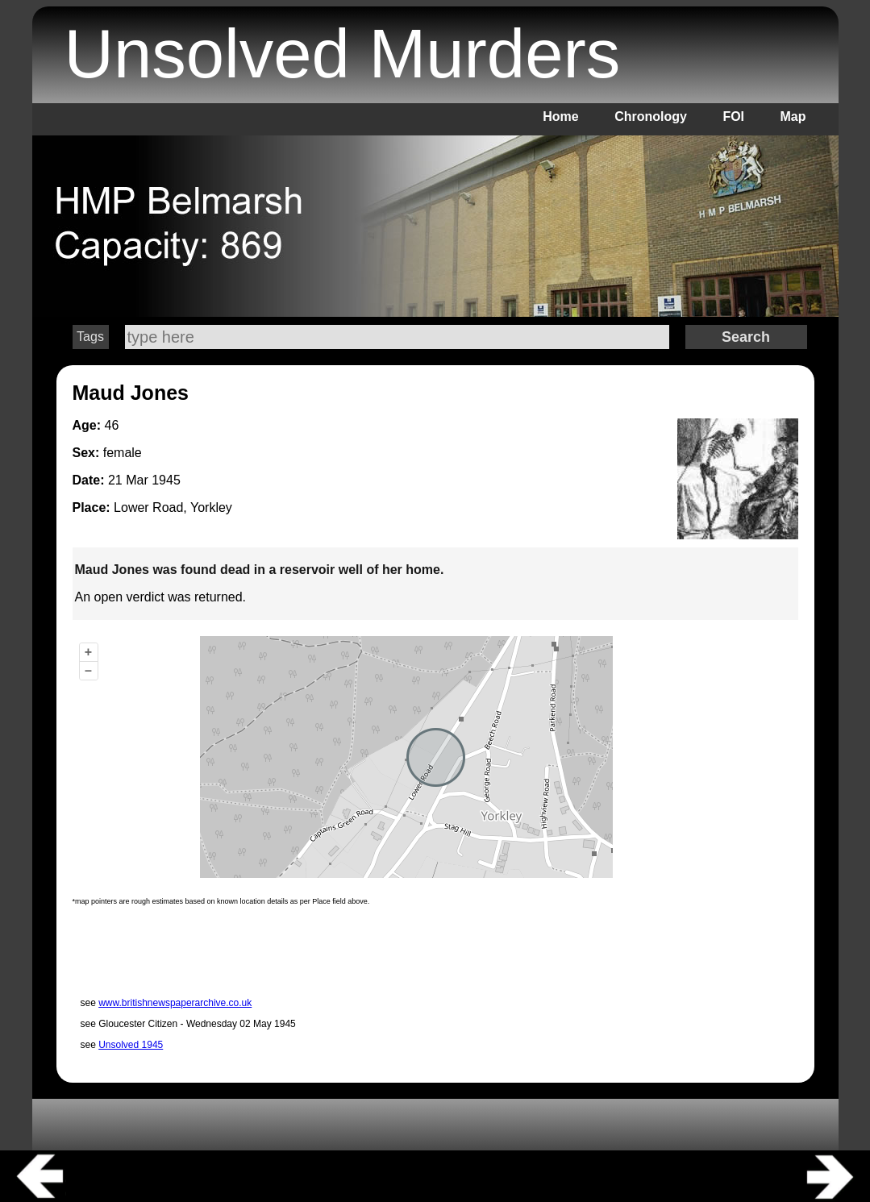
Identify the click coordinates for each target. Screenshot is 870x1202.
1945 (166, 480)
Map (793, 116)
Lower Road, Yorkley (173, 507)
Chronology (650, 116)
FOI (733, 116)
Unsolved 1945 (130, 1044)
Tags (90, 336)
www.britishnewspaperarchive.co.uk (175, 1003)
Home (560, 116)
